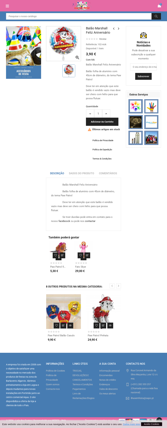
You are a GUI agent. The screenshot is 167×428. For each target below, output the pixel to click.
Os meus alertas (107, 393)
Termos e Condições (83, 384)
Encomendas (106, 375)
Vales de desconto (108, 389)
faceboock (64, 221)
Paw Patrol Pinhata (98, 335)
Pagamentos (79, 389)
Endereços (104, 384)
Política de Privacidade (52, 377)
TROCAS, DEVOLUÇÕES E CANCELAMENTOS (82, 375)
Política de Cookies (55, 370)
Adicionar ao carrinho (102, 121)
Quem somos (52, 384)
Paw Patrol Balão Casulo (61, 335)
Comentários (108, 173)
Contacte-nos (53, 389)
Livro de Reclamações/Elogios (83, 395)
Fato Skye (80, 266)
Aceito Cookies (151, 424)
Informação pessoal (109, 370)
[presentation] (112, 285)
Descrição (57, 173)
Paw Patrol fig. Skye (58, 266)
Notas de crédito (107, 380)
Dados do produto (81, 173)
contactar (90, 221)
